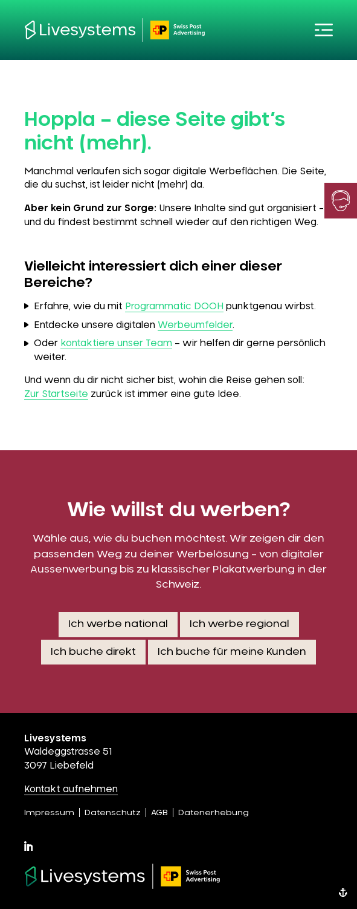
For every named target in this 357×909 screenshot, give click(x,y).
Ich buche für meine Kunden (232, 652)
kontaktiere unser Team (116, 343)
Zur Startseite (56, 394)
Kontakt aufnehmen (71, 789)
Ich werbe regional (239, 624)
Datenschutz (113, 813)
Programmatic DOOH (174, 306)
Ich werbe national (118, 624)
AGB (159, 813)
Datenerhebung (213, 813)
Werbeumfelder (195, 325)
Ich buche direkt (93, 652)
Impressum (49, 813)
